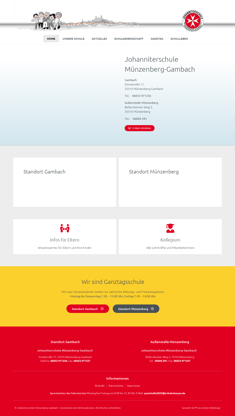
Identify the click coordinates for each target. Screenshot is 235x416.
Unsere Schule (73, 38)
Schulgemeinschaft (128, 38)
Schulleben (179, 38)
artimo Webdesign (211, 407)
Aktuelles (99, 38)
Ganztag (157, 38)
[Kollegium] (170, 228)
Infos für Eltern (64, 239)
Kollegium (170, 239)
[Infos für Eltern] (64, 228)
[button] (8, 408)
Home (51, 38)
